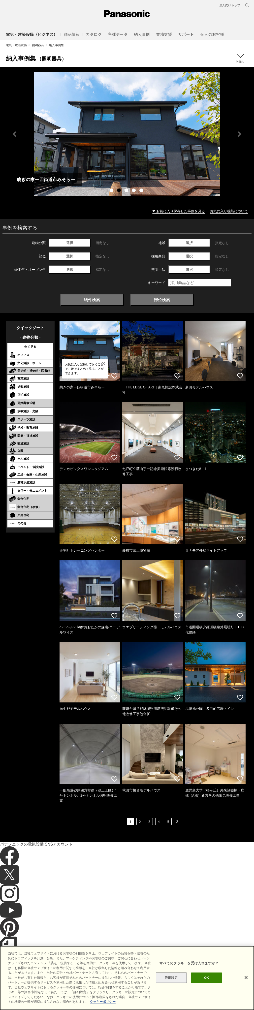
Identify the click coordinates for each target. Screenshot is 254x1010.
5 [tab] (141, 191)
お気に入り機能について (229, 211)
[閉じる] (246, 977)
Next (240, 134)
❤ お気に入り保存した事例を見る (178, 211)
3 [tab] (127, 191)
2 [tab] (119, 191)
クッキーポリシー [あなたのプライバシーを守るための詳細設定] (103, 1002)
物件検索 (92, 299)
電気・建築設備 (16, 45)
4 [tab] (134, 191)
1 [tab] (112, 191)
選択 (69, 242)
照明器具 (38, 45)
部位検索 (162, 299)
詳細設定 (171, 977)
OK (206, 977)
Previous (14, 134)
